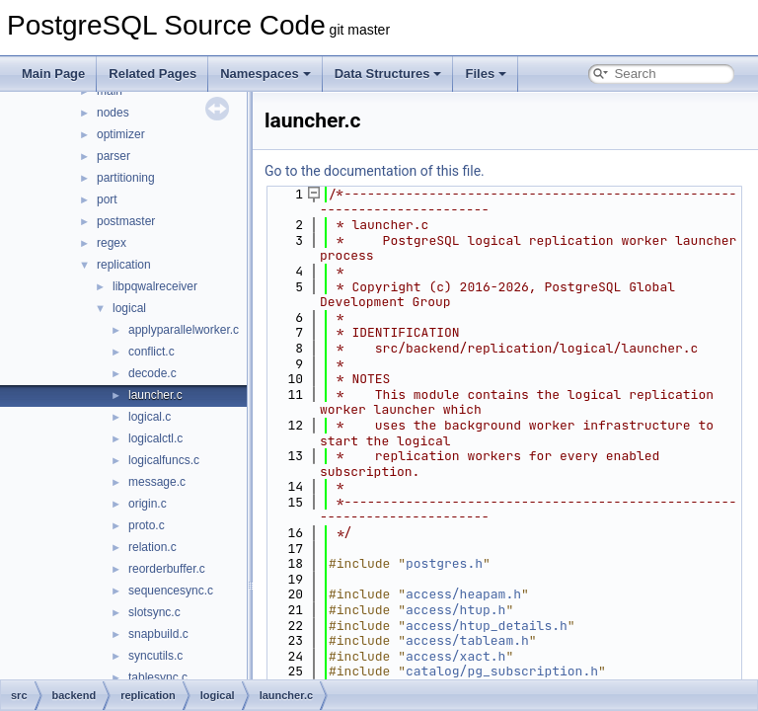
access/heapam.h (463, 594)
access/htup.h (455, 609)
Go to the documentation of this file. (375, 171)
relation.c (152, 547)
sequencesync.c (170, 590)
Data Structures (388, 73)
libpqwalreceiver (155, 286)
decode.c (152, 373)
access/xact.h (455, 656)
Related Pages (152, 73)
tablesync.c (158, 677)
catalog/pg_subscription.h (502, 671)
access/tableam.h (467, 640)
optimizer (121, 134)
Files (485, 73)
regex (111, 243)
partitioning (126, 178)
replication (124, 265)
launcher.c (155, 395)
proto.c (146, 525)
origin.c (147, 504)
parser (113, 156)
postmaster (126, 221)
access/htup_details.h (487, 625)
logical (129, 308)
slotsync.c (154, 612)
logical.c (149, 417)
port (107, 199)
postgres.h (444, 563)
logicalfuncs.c (163, 460)
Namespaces (265, 73)
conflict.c (151, 351)
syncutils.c (155, 656)
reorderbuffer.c (166, 569)
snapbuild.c (158, 634)
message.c (157, 482)
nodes (113, 112)
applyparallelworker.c (183, 330)
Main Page (53, 73)
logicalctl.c (155, 438)
